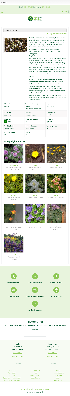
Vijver (58, 370)
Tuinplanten (35, 375)
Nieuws (12, 370)
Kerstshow (58, 380)
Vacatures (12, 373)
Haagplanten (35, 378)
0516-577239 (28, 7)
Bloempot (58, 375)
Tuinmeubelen (58, 373)
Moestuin (58, 378)
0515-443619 (46, 7)
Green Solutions (26, 389)
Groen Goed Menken (12, 380)
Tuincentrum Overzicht (41, 389)
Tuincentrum (35, 370)
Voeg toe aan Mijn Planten (58, 34)
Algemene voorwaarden (11, 378)
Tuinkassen (35, 373)
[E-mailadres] (35, 334)
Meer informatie (17, 356)
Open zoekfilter (11, 30)
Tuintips (11, 375)
